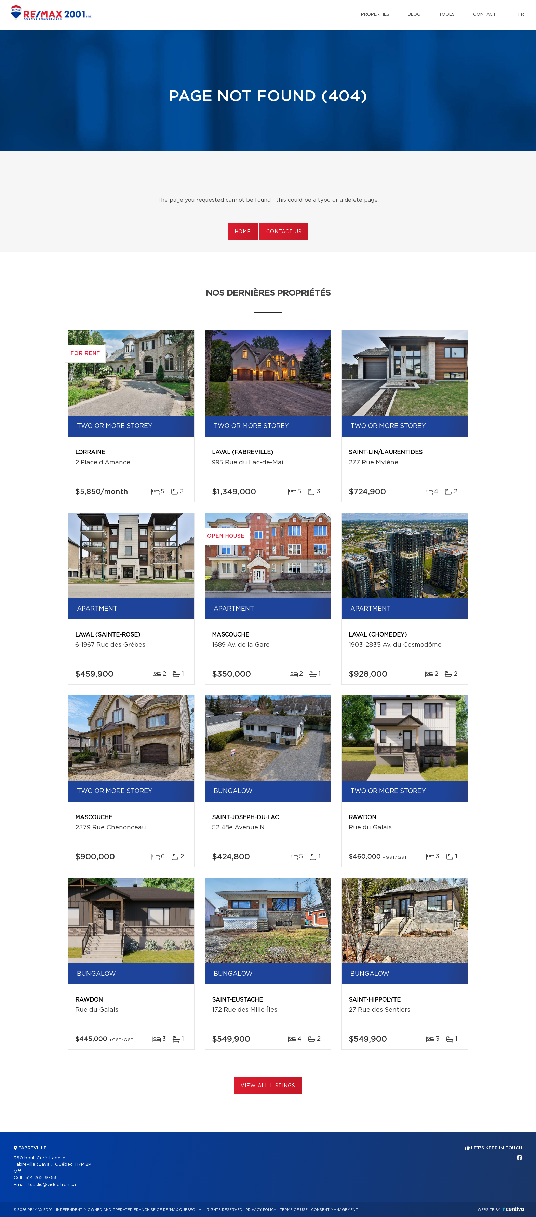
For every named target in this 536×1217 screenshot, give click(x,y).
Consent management (334, 1210)
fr (521, 14)
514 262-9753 (40, 1178)
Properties (375, 14)
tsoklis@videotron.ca (52, 1185)
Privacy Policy (261, 1210)
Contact (484, 14)
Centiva (513, 1209)
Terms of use (294, 1210)
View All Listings (268, 1085)
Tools (447, 14)
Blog (414, 14)
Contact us (284, 231)
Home (242, 231)
